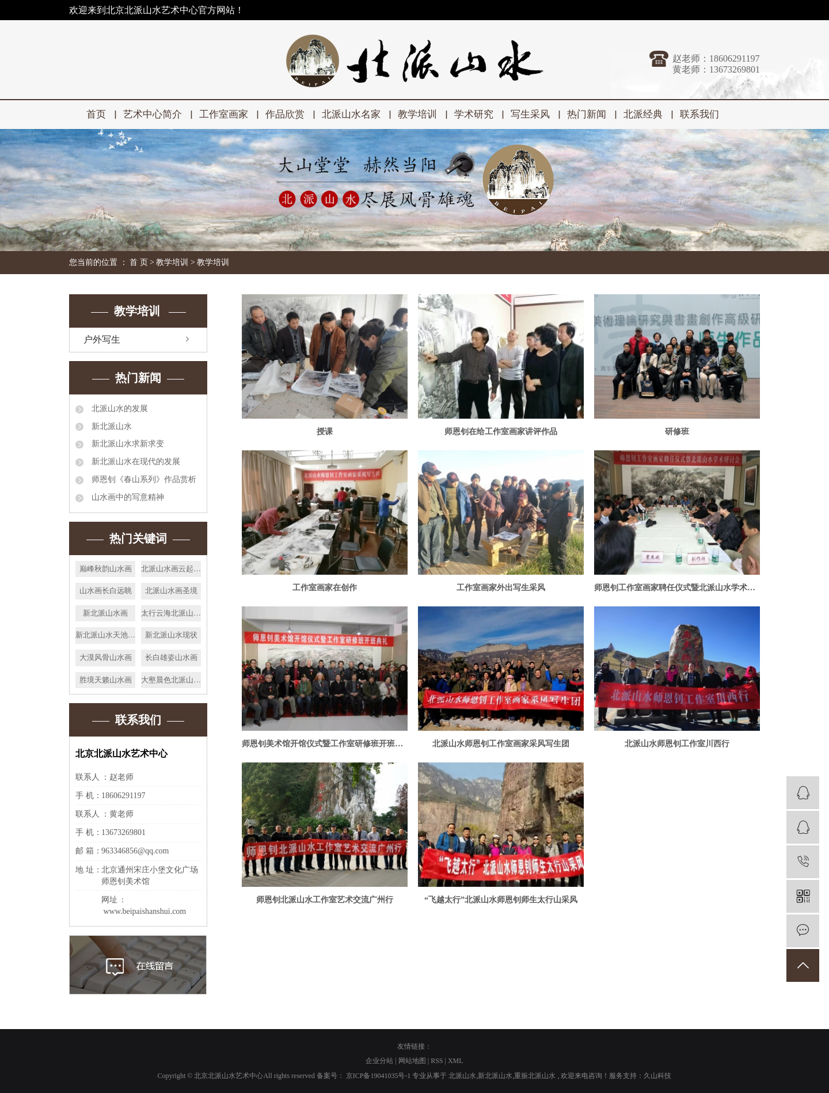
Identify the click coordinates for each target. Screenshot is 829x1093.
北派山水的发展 (118, 408)
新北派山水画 (105, 613)
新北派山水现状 (171, 635)
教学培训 (417, 114)
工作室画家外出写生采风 (501, 587)
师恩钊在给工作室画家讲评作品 (500, 431)
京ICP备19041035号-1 (378, 1076)
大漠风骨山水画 (105, 657)
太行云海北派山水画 (171, 613)
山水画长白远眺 (105, 590)
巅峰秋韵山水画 (105, 568)
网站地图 (413, 1061)
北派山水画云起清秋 (171, 568)
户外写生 (101, 339)
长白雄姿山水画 (171, 657)
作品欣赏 (285, 114)
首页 (96, 114)
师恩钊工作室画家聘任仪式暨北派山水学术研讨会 (677, 587)
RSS (437, 1061)
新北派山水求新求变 (126, 443)
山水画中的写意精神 (126, 497)
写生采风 (530, 114)
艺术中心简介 (152, 114)
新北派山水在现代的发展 (134, 461)
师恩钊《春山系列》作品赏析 (142, 479)
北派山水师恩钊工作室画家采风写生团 (500, 743)
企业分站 (379, 1061)
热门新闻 (586, 114)
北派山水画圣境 (171, 590)
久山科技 (657, 1076)
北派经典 (643, 114)
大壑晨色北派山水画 (171, 679)
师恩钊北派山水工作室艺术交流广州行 (324, 899)
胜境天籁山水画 (105, 679)
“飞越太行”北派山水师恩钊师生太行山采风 (500, 899)
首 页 (139, 262)
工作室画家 (223, 114)
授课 (325, 431)
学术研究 (473, 114)
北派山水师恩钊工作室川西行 (677, 743)
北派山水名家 (351, 114)
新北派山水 (110, 426)
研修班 (677, 431)
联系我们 (699, 114)
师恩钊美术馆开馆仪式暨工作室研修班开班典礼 (325, 743)
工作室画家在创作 (324, 587)
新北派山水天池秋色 (105, 635)
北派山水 (462, 1076)
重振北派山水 (535, 1076)
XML (455, 1061)
